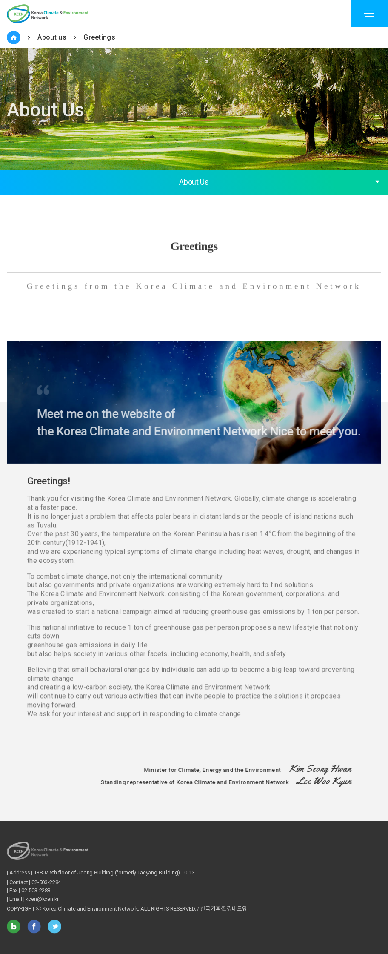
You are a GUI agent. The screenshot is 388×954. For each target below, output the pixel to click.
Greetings (99, 37)
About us (51, 37)
